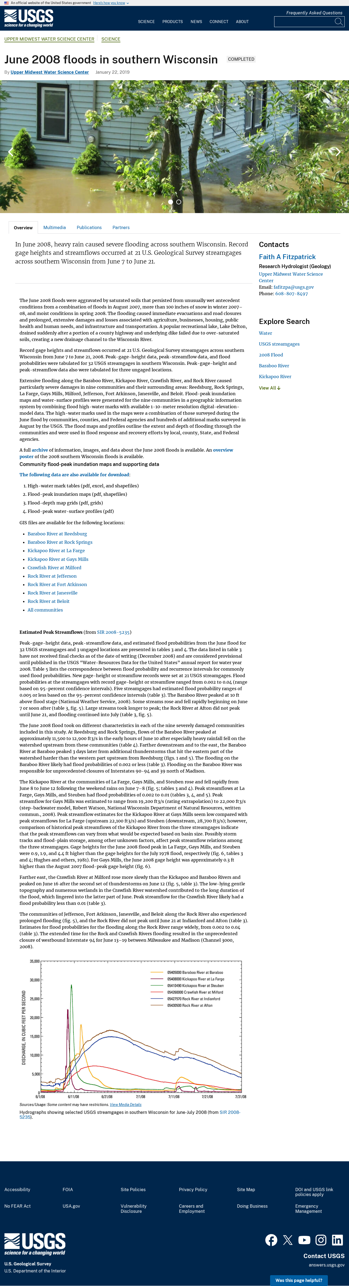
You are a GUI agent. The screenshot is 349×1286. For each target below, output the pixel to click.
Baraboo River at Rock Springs (60, 542)
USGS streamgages (279, 344)
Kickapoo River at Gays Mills (58, 559)
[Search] (339, 21)
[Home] (28, 26)
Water (265, 333)
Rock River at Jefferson (52, 576)
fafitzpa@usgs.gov (294, 287)
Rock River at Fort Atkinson (57, 584)
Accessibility (17, 1189)
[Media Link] (134, 1029)
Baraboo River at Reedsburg (57, 533)
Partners (121, 227)
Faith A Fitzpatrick (287, 257)
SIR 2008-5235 (113, 632)
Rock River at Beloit (49, 601)
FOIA (68, 1189)
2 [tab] (178, 202)
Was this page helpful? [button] (299, 1280)
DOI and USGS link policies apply (314, 1192)
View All (269, 388)
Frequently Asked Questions (314, 12)
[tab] (23, 227)
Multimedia (54, 227)
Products (172, 22)
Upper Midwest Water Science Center (49, 39)
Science (146, 22)
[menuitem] (146, 18)
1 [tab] (170, 202)
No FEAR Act (17, 1206)
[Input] (309, 21)
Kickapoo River (275, 376)
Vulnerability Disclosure (134, 1209)
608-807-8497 (291, 293)
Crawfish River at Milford (54, 567)
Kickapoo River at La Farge (56, 550)
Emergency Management (308, 1209)
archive (40, 450)
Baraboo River (274, 365)
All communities (45, 610)
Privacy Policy (193, 1189)
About (242, 22)
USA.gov (71, 1206)
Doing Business (252, 1206)
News (196, 22)
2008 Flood (271, 355)
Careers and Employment (192, 1209)
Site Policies (133, 1189)
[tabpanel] (174, 146)
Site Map (246, 1189)
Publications (89, 227)
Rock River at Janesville (53, 593)
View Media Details (126, 1104)
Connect (219, 22)
